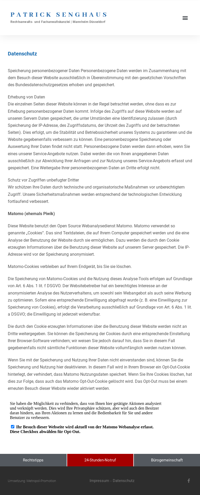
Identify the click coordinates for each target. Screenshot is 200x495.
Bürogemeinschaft (167, 460)
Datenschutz (123, 480)
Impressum (99, 480)
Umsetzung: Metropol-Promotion (32, 481)
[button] (185, 17)
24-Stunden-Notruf (100, 460)
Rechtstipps (33, 460)
